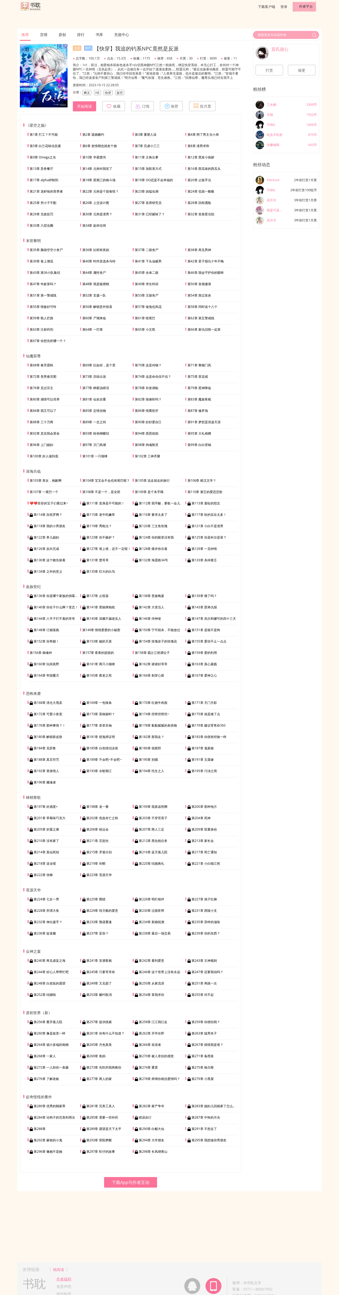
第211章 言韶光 (97, 840)
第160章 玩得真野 (46, 664)
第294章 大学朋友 (151, 1140)
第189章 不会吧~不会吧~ (104, 759)
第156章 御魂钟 (41, 652)
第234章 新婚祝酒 (151, 922)
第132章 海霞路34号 (153, 560)
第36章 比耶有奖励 (95, 250)
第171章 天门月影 (204, 702)
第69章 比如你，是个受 (98, 365)
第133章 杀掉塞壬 (204, 560)
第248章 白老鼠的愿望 (49, 983)
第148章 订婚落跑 (46, 630)
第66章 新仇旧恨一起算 (204, 329)
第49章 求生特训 (146, 284)
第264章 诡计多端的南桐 (51, 1044)
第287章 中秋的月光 (205, 1117)
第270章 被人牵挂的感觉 (156, 1056)
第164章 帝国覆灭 (46, 675)
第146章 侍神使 (150, 618)
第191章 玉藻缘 (202, 759)
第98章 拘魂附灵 (146, 445)
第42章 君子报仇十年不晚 (206, 261)
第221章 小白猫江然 (205, 863)
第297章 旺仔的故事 (100, 1151)
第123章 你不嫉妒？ (100, 537)
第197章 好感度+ (46, 806)
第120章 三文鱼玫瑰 (153, 526)
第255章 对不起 (202, 994)
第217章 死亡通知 (204, 852)
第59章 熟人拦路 (41, 318)
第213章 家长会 (202, 840)
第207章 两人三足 (151, 829)
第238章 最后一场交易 (155, 933)
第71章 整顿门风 (199, 365)
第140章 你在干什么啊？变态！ (56, 607)
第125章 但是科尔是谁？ (208, 537)
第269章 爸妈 (95, 1056)
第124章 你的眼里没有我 (156, 537)
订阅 (142, 106)
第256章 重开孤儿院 (48, 1022)
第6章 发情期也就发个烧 (99, 146)
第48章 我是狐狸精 (95, 284)
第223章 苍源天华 (99, 875)
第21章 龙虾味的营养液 (46, 191)
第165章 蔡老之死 (99, 675)
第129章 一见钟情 (204, 548)
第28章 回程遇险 (199, 202)
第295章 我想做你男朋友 (208, 1140)
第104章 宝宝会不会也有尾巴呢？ (106, 480)
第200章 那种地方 (204, 806)
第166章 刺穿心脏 (151, 675)
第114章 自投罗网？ (48, 514)
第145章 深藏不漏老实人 (103, 618)
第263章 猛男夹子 (204, 1033)
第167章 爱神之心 (204, 675)
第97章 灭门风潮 (94, 445)
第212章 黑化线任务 (153, 840)
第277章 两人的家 (99, 1079)
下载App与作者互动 (130, 1182)
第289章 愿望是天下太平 (103, 1129)
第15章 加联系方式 (148, 168)
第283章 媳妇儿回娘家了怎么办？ (215, 1106)
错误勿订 (145, 1117)
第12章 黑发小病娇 (201, 157)
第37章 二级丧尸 (146, 250)
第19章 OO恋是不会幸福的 (154, 180)
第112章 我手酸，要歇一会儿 (159, 503)
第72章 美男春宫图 (43, 376)
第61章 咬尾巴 (145, 318)
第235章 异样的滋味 (205, 922)
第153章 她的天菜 (99, 641)
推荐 (25, 34)
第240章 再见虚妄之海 (49, 960)
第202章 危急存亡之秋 (102, 818)
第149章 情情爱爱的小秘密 (101, 630)
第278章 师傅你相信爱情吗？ (159, 1079)
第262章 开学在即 (151, 1033)
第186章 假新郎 (150, 748)
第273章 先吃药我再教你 (103, 1067)
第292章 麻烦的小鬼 (48, 1140)
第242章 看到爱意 (151, 960)
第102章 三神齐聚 (147, 456)
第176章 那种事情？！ (49, 725)
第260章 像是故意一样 (49, 1033)
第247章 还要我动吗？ (207, 972)
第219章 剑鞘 (95, 863)
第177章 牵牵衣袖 (99, 725)
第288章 (40, 1129)
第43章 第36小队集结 (45, 272)
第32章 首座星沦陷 (201, 214)
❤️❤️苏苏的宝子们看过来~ (49, 503)
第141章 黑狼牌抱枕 (100, 607)
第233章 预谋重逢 (99, 922)
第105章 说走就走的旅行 (152, 480)
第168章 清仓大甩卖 (48, 702)
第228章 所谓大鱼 (46, 910)
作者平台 (306, 6)
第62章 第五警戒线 (201, 318)
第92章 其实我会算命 (45, 433)
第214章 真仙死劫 (46, 852)
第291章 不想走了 (204, 1129)
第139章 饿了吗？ (204, 596)
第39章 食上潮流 (41, 261)
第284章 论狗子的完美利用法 (54, 1117)
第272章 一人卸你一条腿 (51, 1067)
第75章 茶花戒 (198, 376)
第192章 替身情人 (46, 771)
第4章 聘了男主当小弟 (203, 134)
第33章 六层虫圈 (41, 225)
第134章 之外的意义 (48, 571)
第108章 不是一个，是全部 (101, 492)
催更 (301, 70)
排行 (80, 34)
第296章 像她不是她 (48, 1151)
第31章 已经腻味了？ (150, 214)
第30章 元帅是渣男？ (97, 214)
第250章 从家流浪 (151, 983)
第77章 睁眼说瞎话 (95, 388)
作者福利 (63, 1279)
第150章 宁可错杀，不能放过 (159, 630)
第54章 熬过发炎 (199, 295)
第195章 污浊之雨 (204, 771)
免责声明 (63, 1286)
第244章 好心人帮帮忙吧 (51, 972)
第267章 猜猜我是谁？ (207, 1044)
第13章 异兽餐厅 (41, 168)
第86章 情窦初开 (146, 410)
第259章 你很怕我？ (205, 1022)
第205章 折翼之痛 (46, 829)
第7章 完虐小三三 (147, 146)
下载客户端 (266, 6)
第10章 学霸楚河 (94, 157)
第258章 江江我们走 (153, 1022)
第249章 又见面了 (99, 983)
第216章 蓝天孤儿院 (153, 852)
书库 (99, 34)
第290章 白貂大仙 (151, 1129)
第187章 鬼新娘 (202, 748)
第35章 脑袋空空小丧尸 (46, 250)
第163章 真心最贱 (204, 664)
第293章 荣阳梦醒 (99, 1140)
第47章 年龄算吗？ (43, 284)
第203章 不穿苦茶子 (153, 818)
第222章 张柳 (43, 875)
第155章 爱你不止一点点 (208, 641)
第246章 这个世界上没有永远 (159, 972)
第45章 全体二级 (146, 272)
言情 (43, 34)
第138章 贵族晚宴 (151, 596)
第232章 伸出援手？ (48, 922)
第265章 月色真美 (99, 1044)
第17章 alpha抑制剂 (44, 180)
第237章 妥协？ (97, 933)
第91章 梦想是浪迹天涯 (204, 422)
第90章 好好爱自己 (148, 422)
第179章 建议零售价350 (208, 725)
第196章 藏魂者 (45, 782)
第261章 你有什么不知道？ (105, 1033)
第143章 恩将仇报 (204, 607)
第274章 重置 (148, 1067)
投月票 (202, 106)
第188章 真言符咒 (46, 759)
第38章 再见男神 (199, 250)
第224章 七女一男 (46, 899)
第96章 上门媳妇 (41, 445)
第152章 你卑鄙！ (46, 641)
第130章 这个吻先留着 (49, 560)
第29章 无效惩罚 (41, 214)
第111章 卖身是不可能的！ (105, 503)
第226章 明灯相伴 (151, 899)
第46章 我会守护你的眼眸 (206, 272)
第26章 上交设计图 (95, 202)
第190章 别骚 (148, 759)
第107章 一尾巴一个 (44, 492)
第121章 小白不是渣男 (207, 526)
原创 (62, 34)
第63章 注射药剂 (41, 329)
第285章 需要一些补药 (102, 1117)
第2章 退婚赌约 (93, 134)
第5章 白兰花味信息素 (45, 146)
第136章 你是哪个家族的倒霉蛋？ (57, 596)
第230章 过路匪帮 (151, 910)
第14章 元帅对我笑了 (97, 168)
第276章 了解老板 (46, 1079)
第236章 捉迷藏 (45, 933)
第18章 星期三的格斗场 (98, 180)
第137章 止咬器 (97, 596)
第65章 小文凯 (145, 329)
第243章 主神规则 (204, 960)
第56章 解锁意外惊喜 (97, 306)
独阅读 (58, 1269)
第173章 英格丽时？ (100, 714)
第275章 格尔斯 (202, 1067)
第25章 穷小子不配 (43, 202)
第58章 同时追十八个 (202, 306)
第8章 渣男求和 (198, 146)
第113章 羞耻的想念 (205, 503)
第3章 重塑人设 (146, 134)
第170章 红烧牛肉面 (153, 702)
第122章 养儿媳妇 (46, 537)
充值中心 (121, 34)
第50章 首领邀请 (199, 284)
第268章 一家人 (45, 1056)
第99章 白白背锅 (199, 445)
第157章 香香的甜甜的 (98, 652)
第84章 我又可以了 (43, 410)
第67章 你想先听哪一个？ (48, 341)
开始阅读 (84, 106)
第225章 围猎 (95, 899)
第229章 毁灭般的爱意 (102, 910)
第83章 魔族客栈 (199, 399)
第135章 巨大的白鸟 (100, 571)
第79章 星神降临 (199, 388)
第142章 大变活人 (151, 607)
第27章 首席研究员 (148, 202)
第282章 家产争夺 (151, 1106)
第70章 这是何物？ (148, 365)
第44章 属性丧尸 (94, 272)
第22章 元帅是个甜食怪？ (100, 191)
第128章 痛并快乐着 (153, 548)
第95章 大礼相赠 (199, 433)
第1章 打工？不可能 (44, 134)
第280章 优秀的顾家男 (49, 1106)
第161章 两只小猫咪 (100, 664)
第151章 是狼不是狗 (205, 630)
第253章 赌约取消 (99, 994)
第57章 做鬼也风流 (148, 306)
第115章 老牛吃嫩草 (100, 514)
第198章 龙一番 (97, 806)
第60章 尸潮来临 (94, 318)
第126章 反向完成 (46, 548)
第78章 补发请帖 (146, 388)
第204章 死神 (201, 818)
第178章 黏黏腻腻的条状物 (158, 725)
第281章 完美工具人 (100, 1106)
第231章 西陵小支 (204, 910)
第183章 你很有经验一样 (208, 737)
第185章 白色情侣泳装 (102, 748)
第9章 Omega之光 (43, 157)
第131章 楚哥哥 (97, 560)
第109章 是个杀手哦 (149, 492)
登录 (283, 6)
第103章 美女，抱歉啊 (45, 480)
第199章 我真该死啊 (153, 806)
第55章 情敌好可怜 (43, 306)
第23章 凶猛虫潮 (146, 191)
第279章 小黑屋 (202, 1079)
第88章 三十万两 (41, 422)
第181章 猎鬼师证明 (100, 737)
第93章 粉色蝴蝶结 (95, 433)
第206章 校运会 (97, 829)
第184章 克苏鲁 (45, 748)
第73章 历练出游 (94, 376)
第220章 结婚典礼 (151, 863)
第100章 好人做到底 (44, 456)
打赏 (269, 70)
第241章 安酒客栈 (99, 960)
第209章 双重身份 (204, 829)
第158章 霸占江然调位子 (152, 652)
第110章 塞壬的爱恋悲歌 (205, 492)
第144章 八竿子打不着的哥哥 (54, 618)
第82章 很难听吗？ (148, 399)
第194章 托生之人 (151, 771)
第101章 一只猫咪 (95, 456)
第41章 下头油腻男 (148, 261)
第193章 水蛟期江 (99, 771)
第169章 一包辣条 (99, 702)
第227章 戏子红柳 (204, 899)
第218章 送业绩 (45, 863)
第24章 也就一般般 (201, 191)
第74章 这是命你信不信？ (153, 376)
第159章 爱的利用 (204, 652)
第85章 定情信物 (94, 410)
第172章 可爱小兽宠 (48, 714)
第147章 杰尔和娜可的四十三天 (213, 618)
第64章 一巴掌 (92, 329)
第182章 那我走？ (151, 737)
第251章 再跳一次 (204, 983)
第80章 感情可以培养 (45, 399)
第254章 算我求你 (151, 994)
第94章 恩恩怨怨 (146, 433)
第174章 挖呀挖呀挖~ (154, 714)
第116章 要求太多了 (153, 514)
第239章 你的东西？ (205, 933)
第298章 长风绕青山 (153, 1151)
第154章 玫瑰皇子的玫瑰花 (158, 641)
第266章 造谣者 (150, 1044)
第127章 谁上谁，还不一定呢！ (108, 548)
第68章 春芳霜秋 (41, 365)
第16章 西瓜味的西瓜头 (204, 168)
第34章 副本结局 (94, 225)
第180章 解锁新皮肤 (48, 737)
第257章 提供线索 (99, 1022)
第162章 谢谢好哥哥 (153, 664)
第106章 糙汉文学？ (202, 480)
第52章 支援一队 (94, 295)
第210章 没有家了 (46, 840)
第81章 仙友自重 (94, 399)
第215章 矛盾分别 (99, 852)
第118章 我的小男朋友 (49, 526)
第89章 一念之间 (94, 422)
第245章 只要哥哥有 (100, 972)
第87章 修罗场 (198, 410)
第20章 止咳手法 (199, 180)
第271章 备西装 (202, 1056)
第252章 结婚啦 (45, 994)
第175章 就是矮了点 (205, 714)
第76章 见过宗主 (41, 388)
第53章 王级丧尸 (146, 295)
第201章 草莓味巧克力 (49, 818)
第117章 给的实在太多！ (208, 514)
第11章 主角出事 (146, 157)
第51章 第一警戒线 (43, 295)
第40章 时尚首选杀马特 (98, 261)
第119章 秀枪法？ (99, 526)
